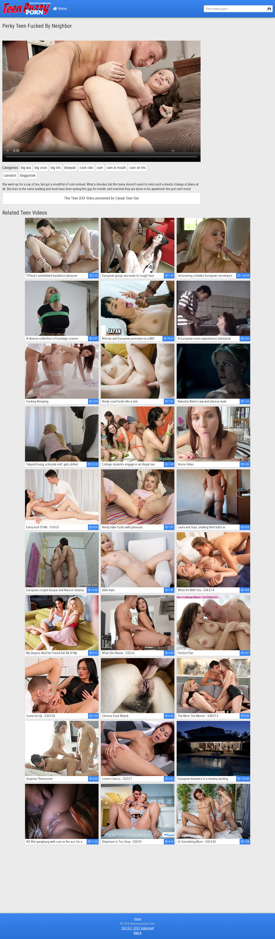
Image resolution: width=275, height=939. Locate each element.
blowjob (70, 167)
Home (60, 8)
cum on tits (138, 167)
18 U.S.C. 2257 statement (137, 928)
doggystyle (28, 175)
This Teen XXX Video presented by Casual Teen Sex (101, 198)
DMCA (137, 933)
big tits (56, 167)
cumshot (10, 175)
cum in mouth (116, 167)
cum (100, 167)
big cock (41, 167)
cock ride (86, 167)
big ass (26, 167)
